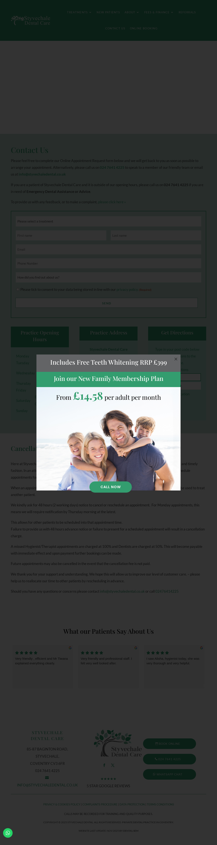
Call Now (110, 486)
